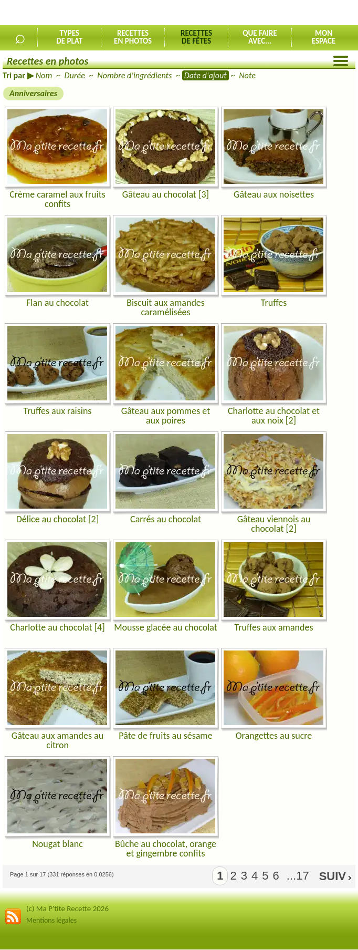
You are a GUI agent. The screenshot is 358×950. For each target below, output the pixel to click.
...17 (296, 875)
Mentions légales (51, 920)
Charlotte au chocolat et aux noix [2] (274, 415)
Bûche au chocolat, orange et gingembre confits (165, 848)
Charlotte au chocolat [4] (57, 627)
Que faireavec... (260, 37)
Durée (75, 75)
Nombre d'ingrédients (134, 75)
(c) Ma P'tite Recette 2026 (67, 908)
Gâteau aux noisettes (274, 194)
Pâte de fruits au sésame (165, 735)
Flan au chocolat (57, 302)
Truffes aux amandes (274, 627)
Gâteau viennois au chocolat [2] (274, 523)
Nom (44, 75)
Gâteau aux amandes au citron (57, 740)
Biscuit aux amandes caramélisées (166, 307)
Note (247, 75)
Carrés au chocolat (165, 519)
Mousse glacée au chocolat (165, 627)
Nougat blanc (57, 844)
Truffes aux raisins (58, 411)
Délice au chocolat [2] (57, 519)
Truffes (274, 302)
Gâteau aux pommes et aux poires (165, 415)
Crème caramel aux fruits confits (57, 199)
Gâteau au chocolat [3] (165, 194)
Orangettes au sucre (274, 735)
